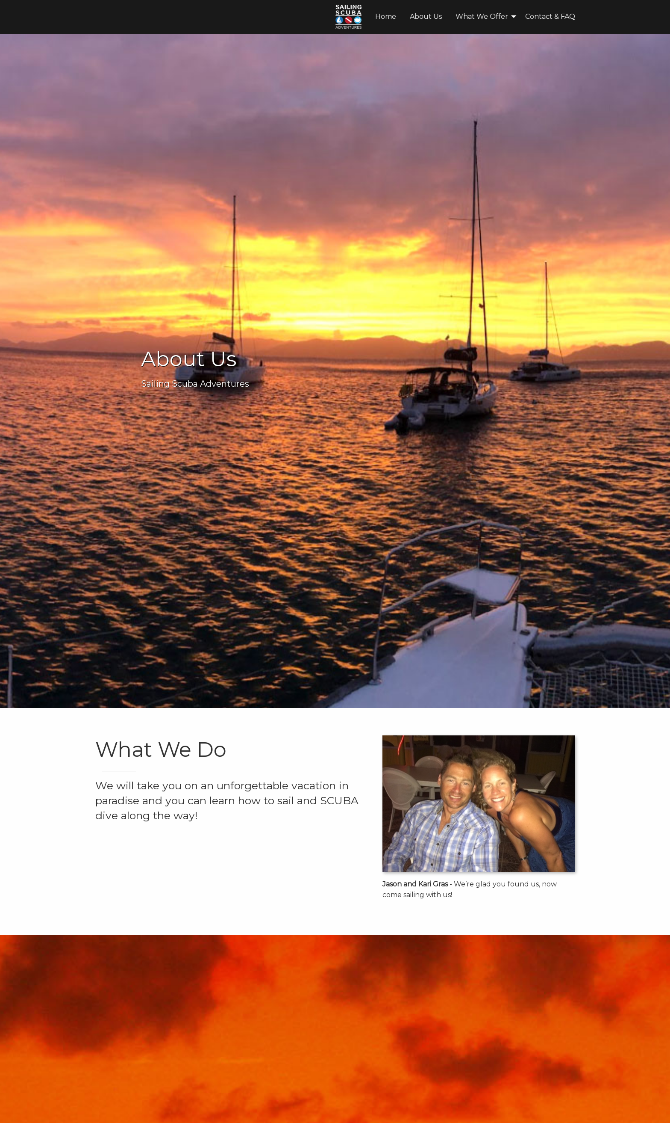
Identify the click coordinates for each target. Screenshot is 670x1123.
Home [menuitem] (265, 16)
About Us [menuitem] (305, 16)
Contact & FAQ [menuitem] (430, 16)
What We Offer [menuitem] (361, 16)
